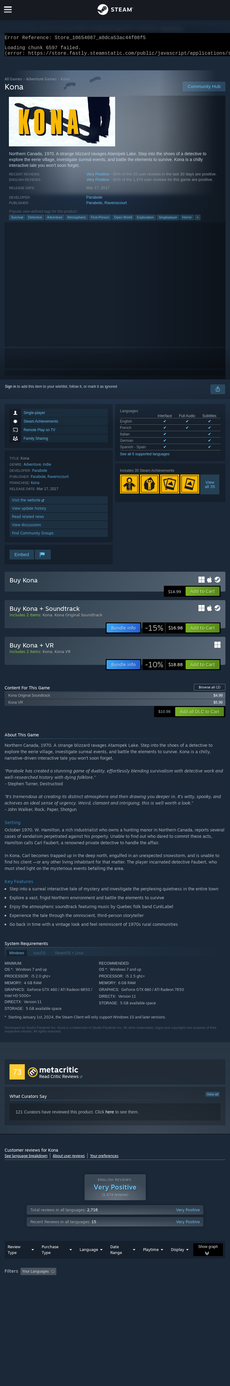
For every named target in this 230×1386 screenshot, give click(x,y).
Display (177, 1261)
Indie (47, 468)
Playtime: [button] (144, 1284)
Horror (187, 221)
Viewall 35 (210, 488)
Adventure (54, 221)
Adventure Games (41, 82)
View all (212, 1098)
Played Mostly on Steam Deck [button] (188, 1284)
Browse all (210, 691)
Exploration (145, 221)
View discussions (26, 528)
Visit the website (28, 503)
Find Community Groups (33, 536)
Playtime (151, 1261)
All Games (13, 82)
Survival (17, 221)
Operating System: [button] (21, 1292)
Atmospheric (76, 221)
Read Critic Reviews (59, 1080)
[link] (164, 631)
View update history (29, 512)
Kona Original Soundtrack (78, 618)
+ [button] (197, 221)
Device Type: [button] (100, 1292)
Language (89, 1261)
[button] (202, 595)
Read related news (28, 520)
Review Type (14, 1261)
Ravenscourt (115, 206)
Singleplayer (168, 221)
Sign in (10, 390)
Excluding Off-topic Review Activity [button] (97, 1284)
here (109, 1115)
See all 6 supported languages (145, 458)
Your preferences (104, 1159)
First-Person (100, 221)
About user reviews (69, 1159)
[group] (115, 1288)
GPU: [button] (73, 1292)
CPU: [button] (52, 1292)
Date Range (116, 1261)
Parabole (94, 201)
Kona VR (62, 655)
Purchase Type (50, 1261)
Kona (35, 486)
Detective (35, 221)
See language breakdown (26, 1159)
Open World (123, 221)
